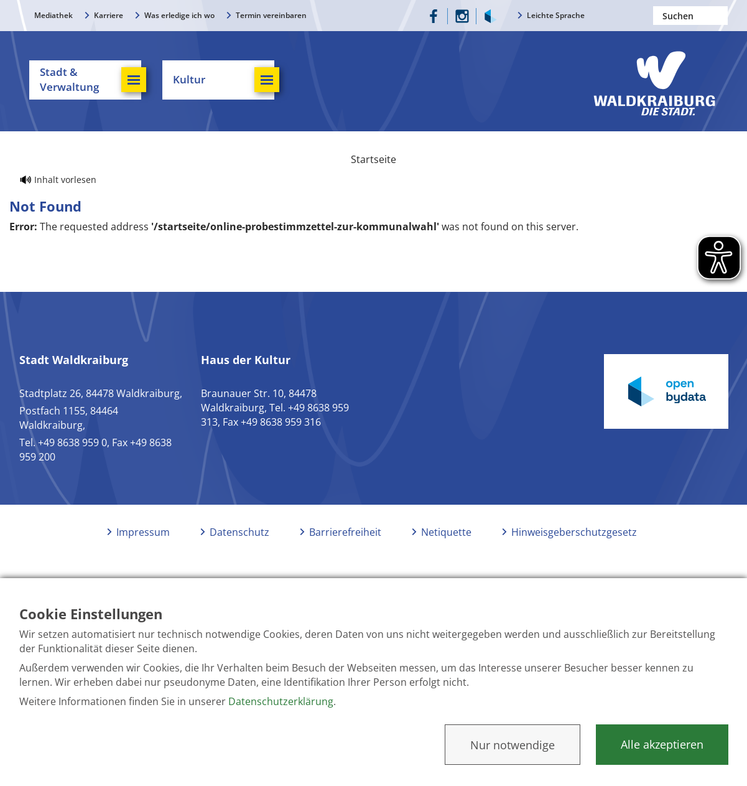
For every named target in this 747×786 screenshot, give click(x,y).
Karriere (108, 15)
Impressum (143, 549)
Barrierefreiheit (345, 549)
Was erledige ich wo (179, 15)
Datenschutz (239, 549)
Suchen (718, 15)
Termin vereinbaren (271, 15)
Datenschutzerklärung (280, 701)
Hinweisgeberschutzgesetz (574, 549)
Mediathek (53, 15)
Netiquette (446, 549)
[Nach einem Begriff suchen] (690, 15)
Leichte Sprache (556, 15)
